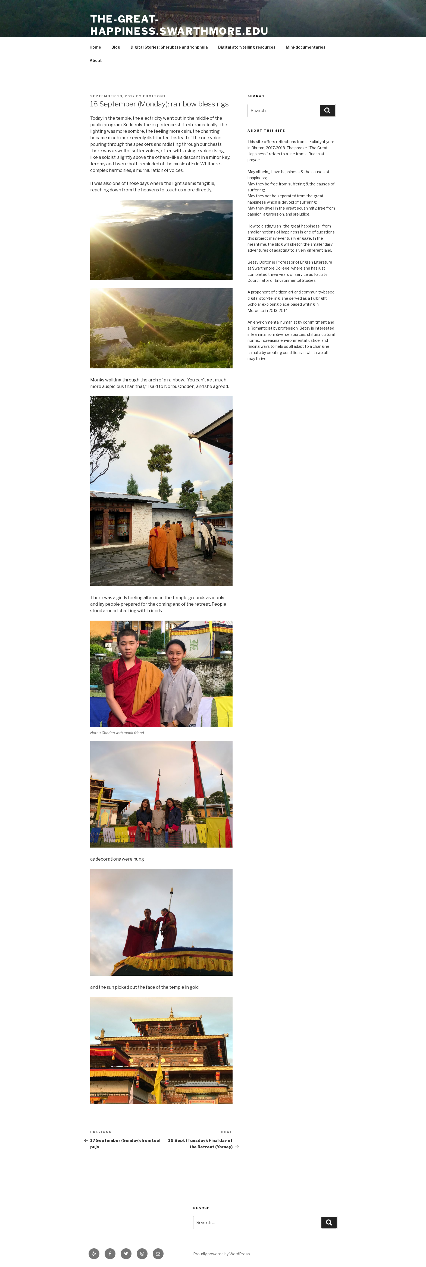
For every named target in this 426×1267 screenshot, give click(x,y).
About (96, 60)
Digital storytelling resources (246, 47)
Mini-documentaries (305, 47)
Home (95, 47)
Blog (115, 47)
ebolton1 (154, 96)
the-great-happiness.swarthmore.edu (179, 25)
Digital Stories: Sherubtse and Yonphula (169, 47)
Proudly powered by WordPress (221, 1254)
